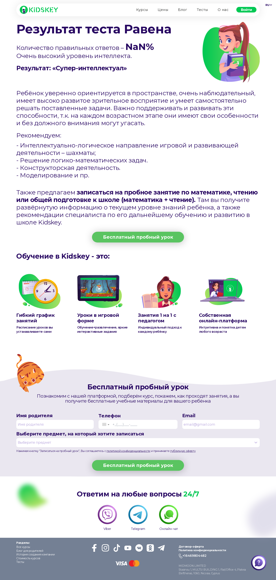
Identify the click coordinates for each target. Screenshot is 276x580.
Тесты (202, 10)
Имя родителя (55, 421)
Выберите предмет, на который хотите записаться (138, 439)
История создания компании (35, 554)
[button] (105, 424)
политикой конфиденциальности (128, 451)
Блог (182, 10)
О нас (223, 10)
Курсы (142, 10)
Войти (246, 9)
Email (221, 421)
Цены (163, 10)
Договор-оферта (191, 546)
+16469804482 (194, 556)
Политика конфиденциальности (202, 550)
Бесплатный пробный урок (138, 237)
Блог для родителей (29, 551)
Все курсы (23, 547)
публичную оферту (183, 451)
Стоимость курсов (28, 558)
